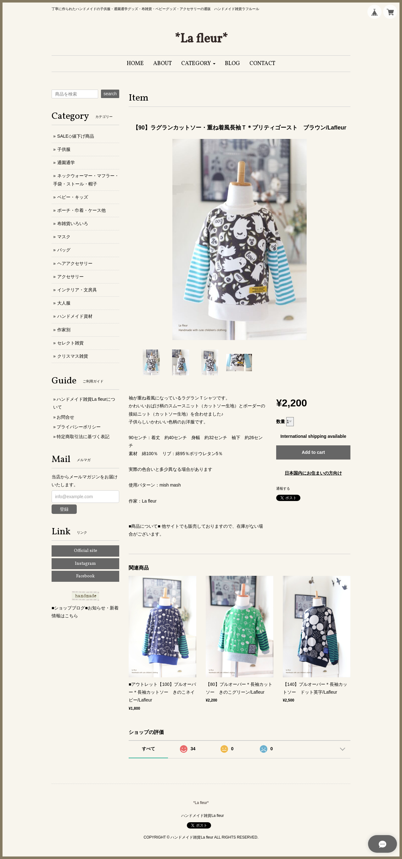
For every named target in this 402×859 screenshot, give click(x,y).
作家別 (63, 329)
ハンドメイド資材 (74, 316)
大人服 (63, 303)
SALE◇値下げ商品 (75, 136)
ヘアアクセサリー (74, 263)
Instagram (85, 564)
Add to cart (313, 452)
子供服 (63, 149)
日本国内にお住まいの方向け (313, 473)
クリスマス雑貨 (72, 356)
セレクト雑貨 (70, 342)
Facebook (85, 576)
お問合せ (65, 417)
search (110, 93)
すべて (148, 748)
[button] (198, 64)
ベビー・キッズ (72, 197)
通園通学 (66, 162)
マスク (63, 236)
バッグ (63, 249)
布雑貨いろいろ (72, 223)
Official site (85, 551)
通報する (283, 488)
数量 (280, 421)
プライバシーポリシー (79, 426)
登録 (64, 509)
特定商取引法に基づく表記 (83, 436)
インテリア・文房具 (77, 289)
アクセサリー (70, 276)
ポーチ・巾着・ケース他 (81, 210)
